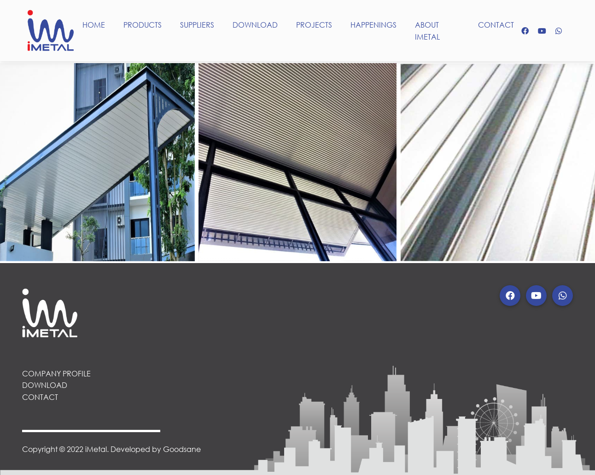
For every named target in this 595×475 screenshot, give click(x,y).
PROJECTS (314, 24)
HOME (93, 24)
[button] (510, 295)
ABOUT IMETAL (427, 30)
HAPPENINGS (373, 24)
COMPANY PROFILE (56, 373)
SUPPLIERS (197, 24)
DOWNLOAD (255, 24)
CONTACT (496, 24)
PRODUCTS (142, 24)
